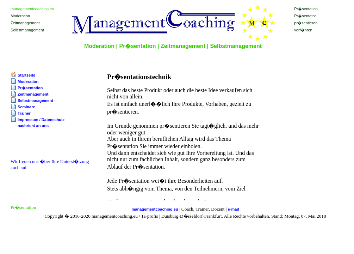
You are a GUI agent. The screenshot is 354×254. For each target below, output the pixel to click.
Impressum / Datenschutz (41, 119)
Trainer (24, 113)
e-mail (233, 209)
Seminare (26, 107)
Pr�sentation (30, 88)
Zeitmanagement (33, 94)
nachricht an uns (33, 125)
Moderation (28, 81)
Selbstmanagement (35, 100)
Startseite (26, 75)
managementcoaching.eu (155, 209)
